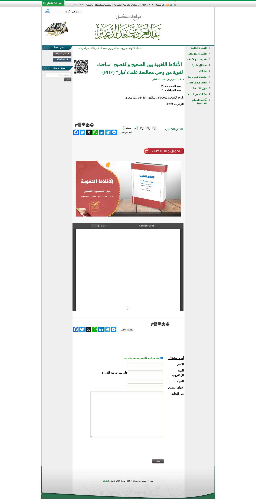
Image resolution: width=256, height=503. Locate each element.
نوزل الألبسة (200, 88)
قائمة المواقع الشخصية (199, 102)
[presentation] (157, 450)
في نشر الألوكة (62, 59)
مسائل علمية (199, 65)
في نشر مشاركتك (62, 54)
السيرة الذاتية (199, 48)
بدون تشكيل (130, 128)
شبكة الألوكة (135, 48)
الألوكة (106, 481)
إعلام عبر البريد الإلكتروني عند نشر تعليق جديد (141, 358)
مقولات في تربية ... (197, 79)
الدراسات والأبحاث (197, 59)
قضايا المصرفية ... (196, 82)
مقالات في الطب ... (197, 96)
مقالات (203, 71)
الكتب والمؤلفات (197, 54)
